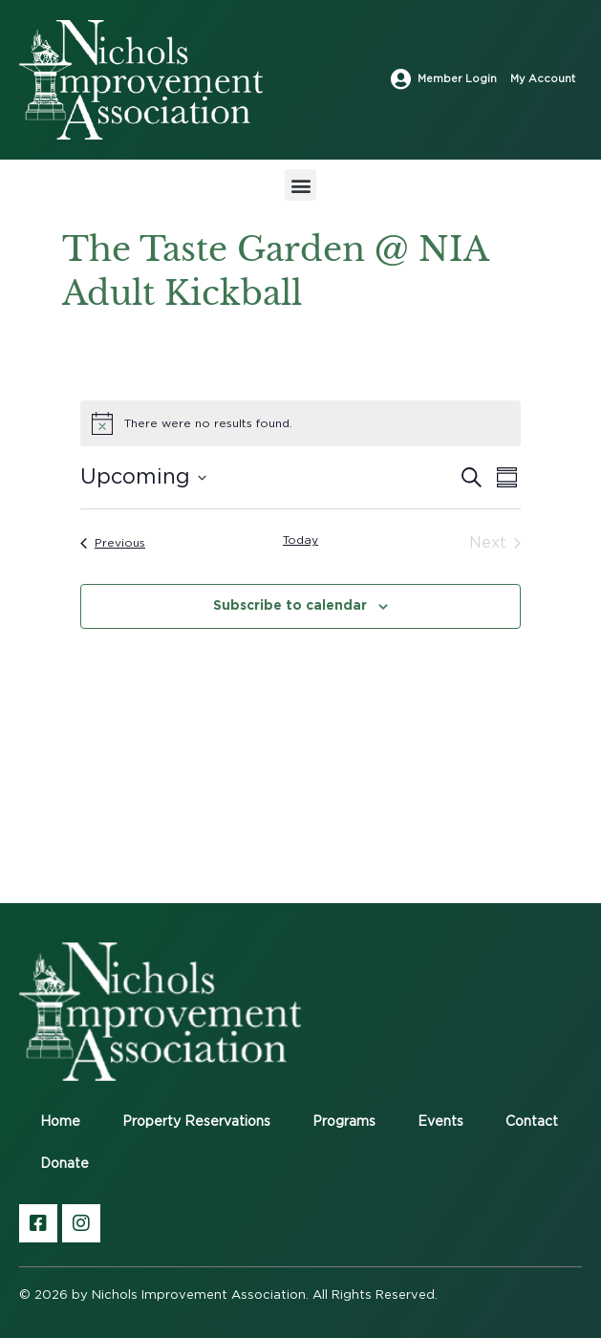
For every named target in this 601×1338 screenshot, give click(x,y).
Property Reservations (196, 1122)
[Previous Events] (112, 542)
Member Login (457, 79)
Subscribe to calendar (290, 604)
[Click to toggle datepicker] (143, 477)
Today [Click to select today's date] (300, 540)
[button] (300, 185)
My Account (542, 79)
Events (440, 1122)
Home (60, 1122)
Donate (64, 1164)
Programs (344, 1122)
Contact (531, 1122)
